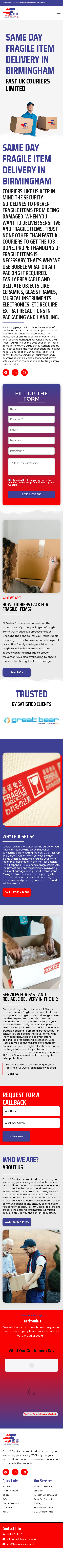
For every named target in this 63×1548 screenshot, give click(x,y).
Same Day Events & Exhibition (43, 1419)
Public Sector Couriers (44, 1438)
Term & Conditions (27, 1538)
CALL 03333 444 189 (17, 892)
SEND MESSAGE (31, 494)
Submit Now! (16, 1136)
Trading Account (10, 1421)
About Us (7, 1417)
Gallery (6, 1425)
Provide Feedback (11, 1434)
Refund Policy (9, 1538)
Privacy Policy (45, 1538)
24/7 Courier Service (43, 1442)
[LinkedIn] (15, 372)
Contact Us (8, 1438)
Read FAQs (17, 672)
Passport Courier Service (45, 1425)
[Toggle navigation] (58, 13)
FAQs (5, 1430)
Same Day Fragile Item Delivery (44, 1432)
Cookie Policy (9, 1542)
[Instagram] (24, 372)
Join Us (6, 1442)
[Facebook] (6, 372)
